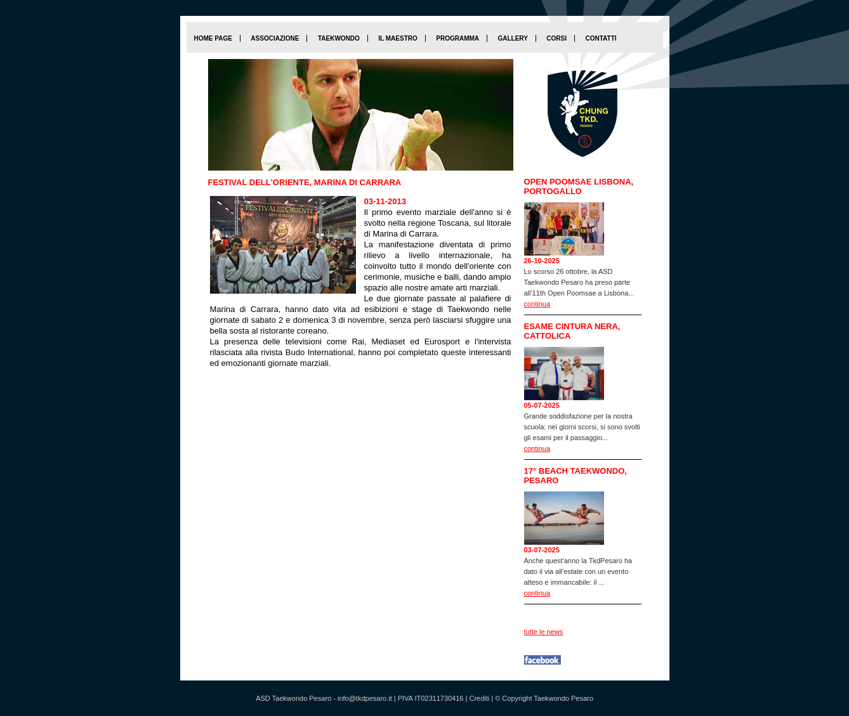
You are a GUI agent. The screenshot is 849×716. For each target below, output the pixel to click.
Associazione (275, 38)
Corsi (556, 38)
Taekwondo (339, 38)
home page (213, 38)
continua (537, 304)
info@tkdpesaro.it (365, 698)
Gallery (512, 38)
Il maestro (397, 38)
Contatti (600, 38)
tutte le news (543, 631)
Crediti (479, 698)
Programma (457, 38)
